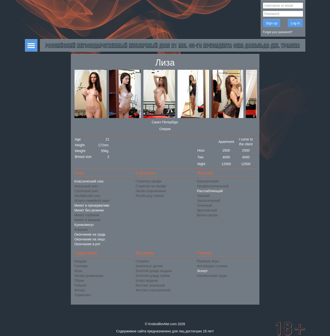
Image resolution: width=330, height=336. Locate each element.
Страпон (142, 261)
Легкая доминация (88, 276)
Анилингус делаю (149, 266)
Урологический (208, 201)
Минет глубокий (86, 215)
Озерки (165, 129)
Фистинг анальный (150, 285)
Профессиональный (212, 186)
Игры (78, 271)
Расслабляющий (210, 191)
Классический (208, 181)
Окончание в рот (87, 244)
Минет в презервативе (92, 205)
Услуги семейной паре (92, 201)
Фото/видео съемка (212, 266)
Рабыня (80, 285)
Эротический (207, 210)
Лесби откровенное (151, 191)
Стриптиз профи (148, 181)
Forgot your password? (278, 32)
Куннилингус (84, 225)
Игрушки (81, 229)
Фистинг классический (153, 290)
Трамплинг (82, 295)
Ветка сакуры (207, 215)
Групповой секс (86, 191)
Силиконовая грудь (212, 276)
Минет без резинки (89, 210)
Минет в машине (87, 220)
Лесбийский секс (87, 196)
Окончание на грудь (90, 234)
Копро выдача (147, 280)
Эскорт (202, 271)
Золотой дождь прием (153, 276)
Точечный (204, 205)
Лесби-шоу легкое (150, 196)
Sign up (271, 23)
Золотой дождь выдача (154, 271)
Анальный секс (86, 186)
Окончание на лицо (89, 239)
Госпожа (81, 266)
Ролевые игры (208, 261)
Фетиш (79, 290)
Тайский (203, 196)
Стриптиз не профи (151, 186)
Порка (79, 280)
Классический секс (89, 181)
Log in (295, 23)
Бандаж (80, 261)
